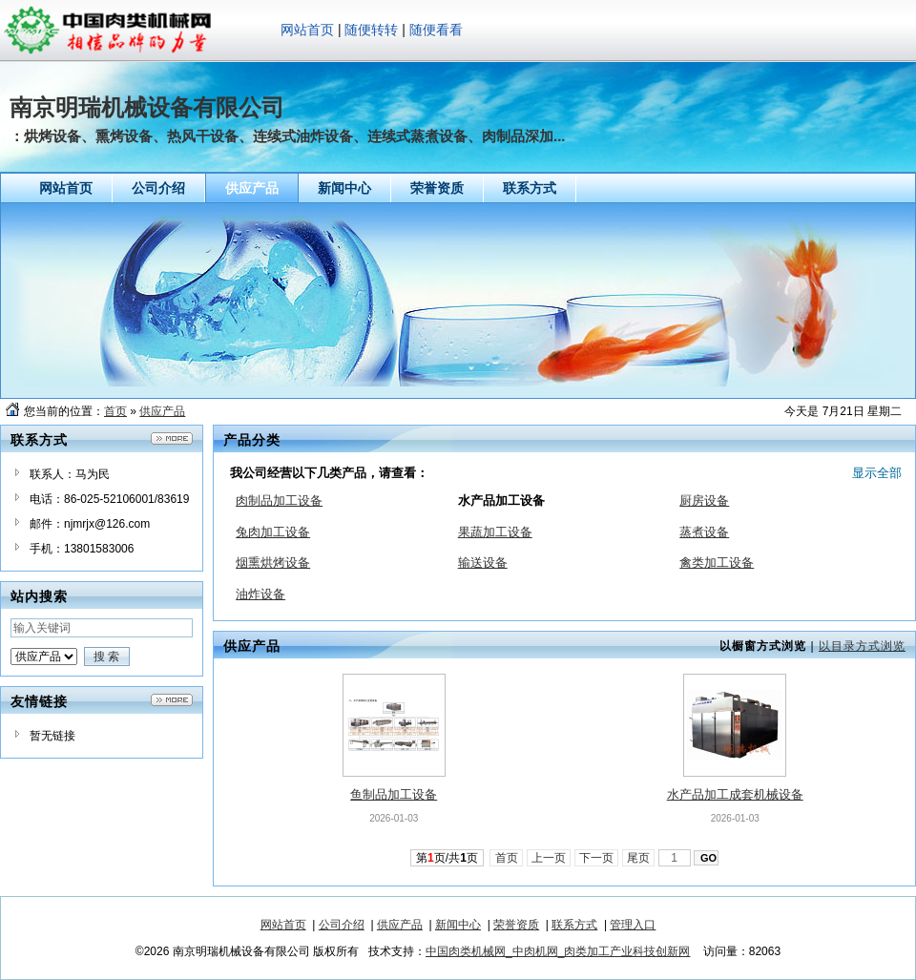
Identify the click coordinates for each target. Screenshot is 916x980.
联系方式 (574, 924)
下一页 (596, 858)
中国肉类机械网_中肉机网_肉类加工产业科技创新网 (558, 951)
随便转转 (371, 29)
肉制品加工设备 (279, 500)
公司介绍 (341, 924)
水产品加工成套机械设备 (735, 794)
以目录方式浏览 (862, 646)
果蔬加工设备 (495, 532)
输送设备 (483, 562)
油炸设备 (260, 594)
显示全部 (877, 473)
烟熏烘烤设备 (273, 562)
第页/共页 (447, 858)
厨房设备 (704, 500)
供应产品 (162, 411)
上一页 (549, 858)
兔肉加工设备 (273, 532)
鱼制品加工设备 (393, 794)
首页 (115, 411)
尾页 (639, 858)
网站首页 (307, 29)
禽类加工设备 (716, 562)
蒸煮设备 (704, 532)
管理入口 (633, 924)
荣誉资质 (516, 924)
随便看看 (436, 29)
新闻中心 (458, 924)
